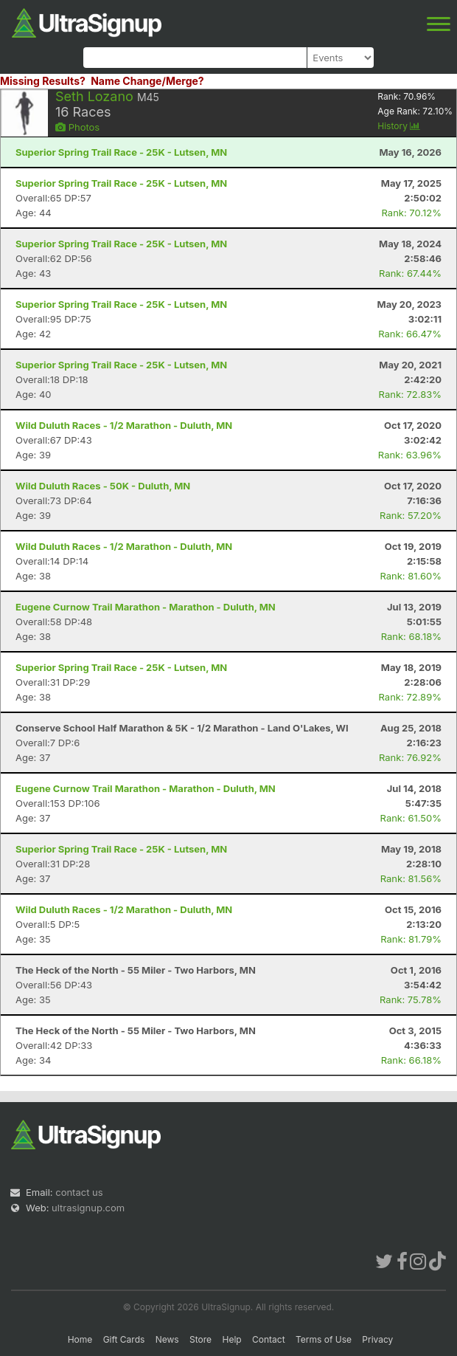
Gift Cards (124, 1339)
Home (80, 1339)
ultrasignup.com (88, 1208)
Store (200, 1339)
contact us (78, 1192)
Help (231, 1339)
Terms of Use (324, 1339)
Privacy (377, 1339)
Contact (268, 1339)
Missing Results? (43, 81)
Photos (77, 127)
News (167, 1339)
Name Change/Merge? (147, 81)
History (398, 125)
